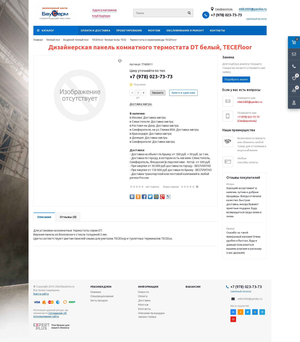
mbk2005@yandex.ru (253, 9)
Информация (148, 286)
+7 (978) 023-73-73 (226, 15)
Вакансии (193, 286)
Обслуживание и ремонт (185, 30)
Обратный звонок (256, 19)
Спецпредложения (101, 296)
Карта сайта (41, 293)
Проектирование (129, 30)
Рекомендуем (100, 286)
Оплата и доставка (95, 30)
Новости (143, 291)
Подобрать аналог (236, 79)
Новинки (95, 291)
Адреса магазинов (104, 10)
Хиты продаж (99, 300)
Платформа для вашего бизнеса (51, 326)
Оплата (142, 296)
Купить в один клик (183, 92)
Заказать (157, 92)
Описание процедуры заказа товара (151, 315)
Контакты (217, 30)
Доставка (144, 300)
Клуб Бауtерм (101, 16)
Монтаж (154, 30)
